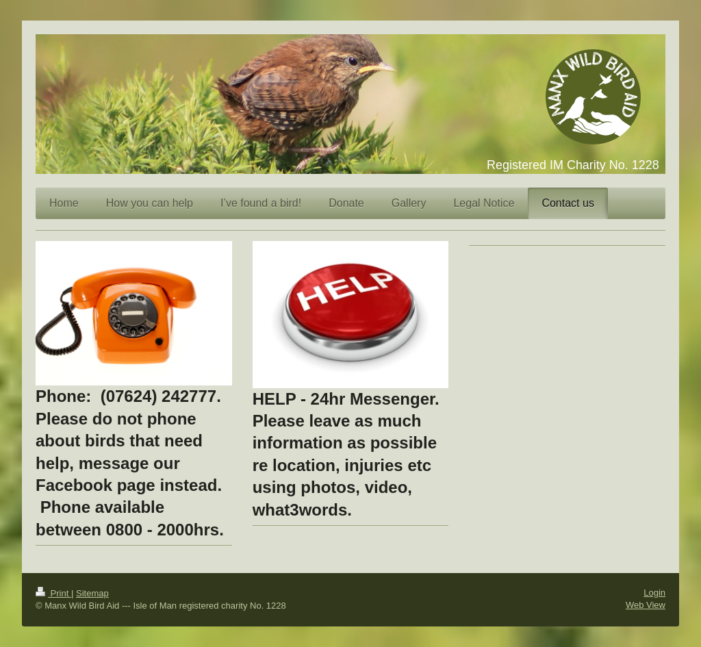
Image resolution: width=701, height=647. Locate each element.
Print (53, 593)
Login (654, 592)
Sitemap (92, 593)
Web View (645, 605)
